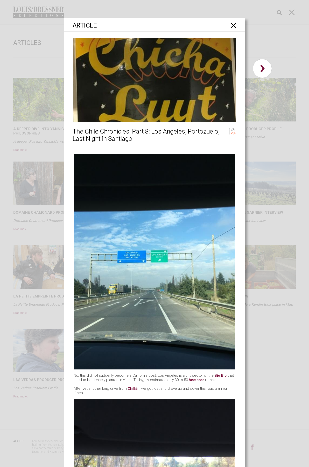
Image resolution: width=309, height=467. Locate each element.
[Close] (233, 25)
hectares (196, 380)
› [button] (262, 68)
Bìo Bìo (221, 375)
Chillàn (134, 388)
